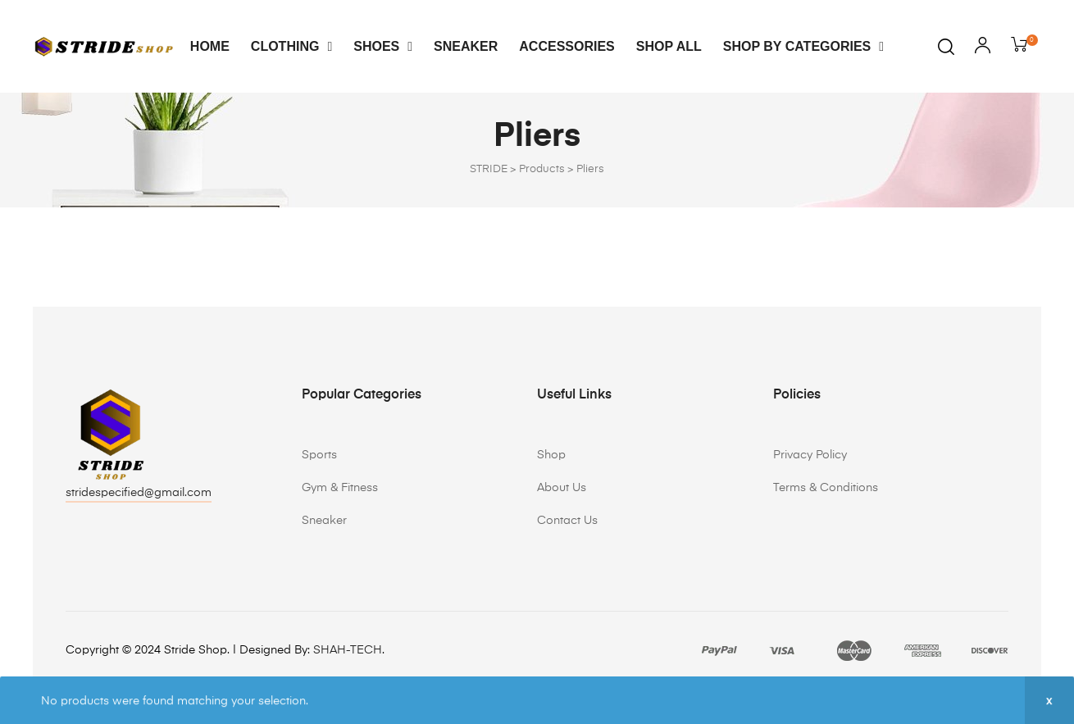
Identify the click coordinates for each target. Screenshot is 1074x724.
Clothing (291, 46)
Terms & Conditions (825, 488)
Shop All (669, 46)
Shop (551, 455)
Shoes (382, 46)
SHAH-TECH (347, 650)
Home (210, 46)
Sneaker (466, 46)
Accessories (566, 46)
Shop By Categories (803, 46)
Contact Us (567, 520)
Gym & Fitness (340, 488)
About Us (561, 488)
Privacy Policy (810, 455)
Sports (319, 455)
